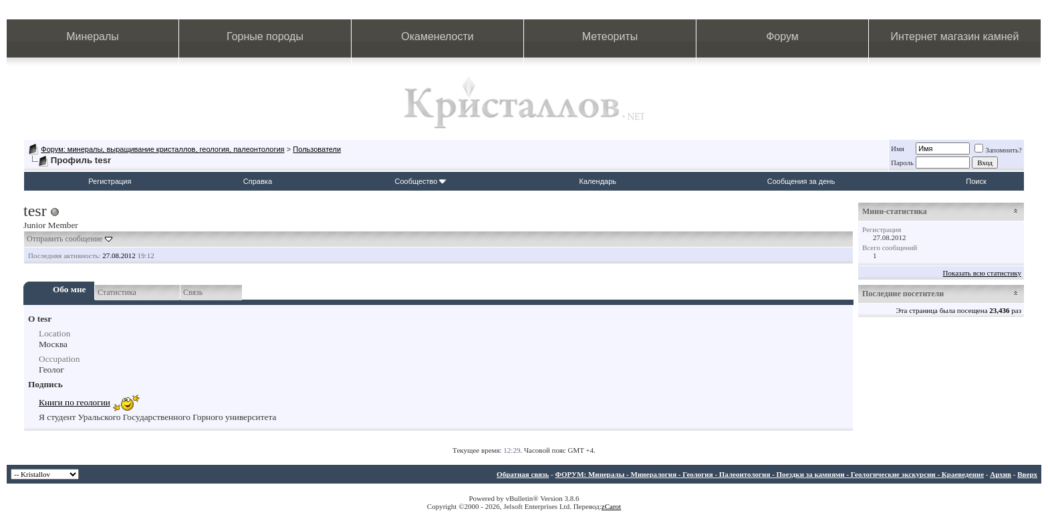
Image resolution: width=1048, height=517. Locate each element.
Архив (1000, 474)
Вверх (1027, 474)
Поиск (976, 181)
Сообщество (420, 181)
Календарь (598, 181)
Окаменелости (437, 36)
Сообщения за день (801, 181)
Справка (257, 181)
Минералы (92, 36)
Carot (613, 506)
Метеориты (610, 36)
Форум (782, 36)
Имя (897, 148)
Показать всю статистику (982, 273)
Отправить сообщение (65, 238)
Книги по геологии (74, 402)
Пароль (902, 163)
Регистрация (109, 181)
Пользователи (317, 149)
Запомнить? (998, 150)
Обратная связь (523, 474)
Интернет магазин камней (955, 36)
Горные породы (265, 36)
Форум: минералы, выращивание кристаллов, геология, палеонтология (162, 149)
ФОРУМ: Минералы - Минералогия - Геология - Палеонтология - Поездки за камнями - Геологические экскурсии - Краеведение (769, 474)
